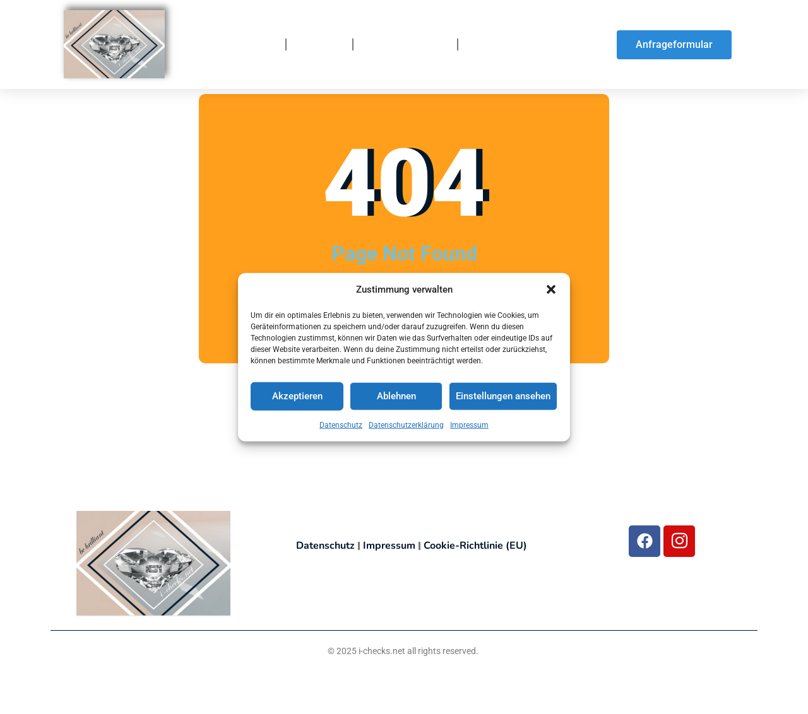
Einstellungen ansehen (503, 396)
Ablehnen (396, 396)
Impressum (469, 425)
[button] (551, 290)
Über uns (319, 44)
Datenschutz (340, 425)
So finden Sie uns (513, 44)
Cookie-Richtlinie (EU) (475, 546)
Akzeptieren (297, 396)
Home (260, 44)
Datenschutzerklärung (406, 425)
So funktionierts (405, 44)
